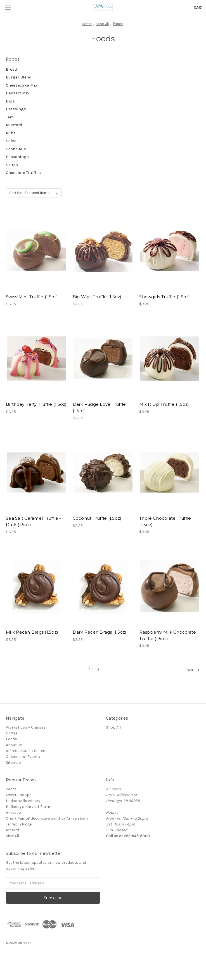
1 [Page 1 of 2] (89, 669)
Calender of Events (23, 756)
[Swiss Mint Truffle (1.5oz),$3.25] (36, 251)
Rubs (11, 132)
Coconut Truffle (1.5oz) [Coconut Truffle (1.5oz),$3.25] (97, 518)
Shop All (113, 727)
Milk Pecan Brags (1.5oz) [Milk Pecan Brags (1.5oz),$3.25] (32, 632)
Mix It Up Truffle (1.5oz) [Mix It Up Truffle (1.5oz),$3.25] (164, 404)
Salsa (11, 140)
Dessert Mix (17, 93)
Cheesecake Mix (21, 85)
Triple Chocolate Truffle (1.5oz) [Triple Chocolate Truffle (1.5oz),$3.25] (165, 521)
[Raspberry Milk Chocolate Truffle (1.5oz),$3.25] (169, 586)
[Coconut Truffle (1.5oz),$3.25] (103, 472)
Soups (12, 164)
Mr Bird (12, 830)
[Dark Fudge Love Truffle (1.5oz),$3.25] (103, 358)
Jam (10, 117)
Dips (10, 101)
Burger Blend (19, 77)
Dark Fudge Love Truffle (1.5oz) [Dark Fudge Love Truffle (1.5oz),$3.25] (99, 407)
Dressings (16, 108)
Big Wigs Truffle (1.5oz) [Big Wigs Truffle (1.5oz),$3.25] (97, 296)
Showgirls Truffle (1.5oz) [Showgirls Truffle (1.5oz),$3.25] (164, 296)
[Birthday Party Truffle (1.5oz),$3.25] (36, 358)
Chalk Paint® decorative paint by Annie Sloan (47, 818)
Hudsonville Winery (23, 800)
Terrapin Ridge (19, 824)
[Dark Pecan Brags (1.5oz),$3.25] (103, 586)
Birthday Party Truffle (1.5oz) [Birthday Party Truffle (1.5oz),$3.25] (36, 404)
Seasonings (17, 156)
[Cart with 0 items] (198, 7)
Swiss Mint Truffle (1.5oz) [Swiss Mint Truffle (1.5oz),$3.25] (32, 296)
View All (12, 836)
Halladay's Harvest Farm (28, 806)
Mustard (14, 124)
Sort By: (15, 193)
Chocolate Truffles (23, 172)
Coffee (11, 733)
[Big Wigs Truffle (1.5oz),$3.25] (103, 251)
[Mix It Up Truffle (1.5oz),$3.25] (169, 358)
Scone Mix (16, 148)
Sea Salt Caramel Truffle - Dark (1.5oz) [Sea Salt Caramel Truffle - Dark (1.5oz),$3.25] (33, 521)
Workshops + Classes (26, 727)
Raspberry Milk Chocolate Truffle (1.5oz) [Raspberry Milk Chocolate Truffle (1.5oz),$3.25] (167, 635)
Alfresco (13, 812)
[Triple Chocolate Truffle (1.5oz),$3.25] (169, 472)
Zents (11, 789)
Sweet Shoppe (18, 795)
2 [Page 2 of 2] (98, 669)
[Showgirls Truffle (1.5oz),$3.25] (169, 251)
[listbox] (42, 193)
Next (193, 670)
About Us (14, 745)
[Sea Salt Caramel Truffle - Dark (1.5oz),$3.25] (36, 472)
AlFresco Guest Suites (25, 750)
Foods (11, 739)
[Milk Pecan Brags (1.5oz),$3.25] (36, 586)
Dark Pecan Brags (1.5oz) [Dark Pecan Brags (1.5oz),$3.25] (100, 632)
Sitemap (13, 762)
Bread (11, 69)
